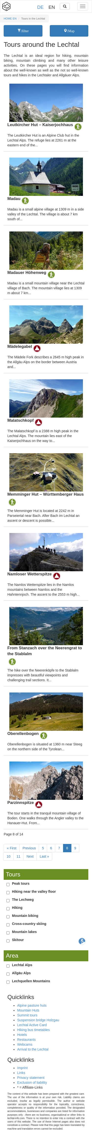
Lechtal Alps (22, 965)
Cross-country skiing (29, 924)
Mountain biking (25, 916)
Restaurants (26, 1040)
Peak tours (21, 883)
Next (30, 856)
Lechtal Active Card (32, 1025)
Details (46, 115)
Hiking (17, 908)
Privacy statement (30, 1078)
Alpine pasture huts (32, 1005)
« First (11, 848)
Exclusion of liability (32, 1082)
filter (25, 31)
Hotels (22, 1035)
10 (9, 856)
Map (71, 31)
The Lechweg (23, 900)
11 (19, 856)
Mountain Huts (28, 1010)
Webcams (24, 1044)
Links (21, 1073)
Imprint (22, 1068)
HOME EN (10, 18)
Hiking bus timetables (33, 1030)
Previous (29, 848)
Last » (44, 856)
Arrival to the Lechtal (33, 1049)
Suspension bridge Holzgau (38, 1020)
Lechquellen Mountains (31, 981)
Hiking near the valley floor (34, 891)
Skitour (18, 940)
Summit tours (27, 1015)
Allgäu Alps (21, 973)
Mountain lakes (24, 932)
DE (40, 7)
